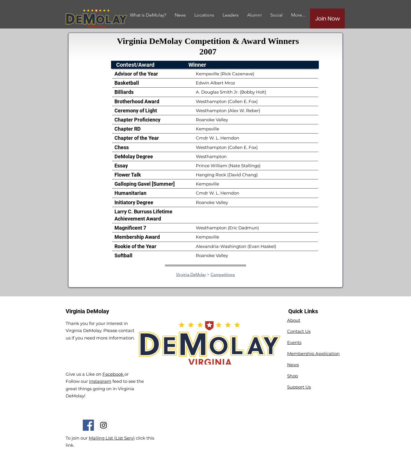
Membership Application (313, 353)
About (293, 320)
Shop (292, 376)
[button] (254, 15)
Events (294, 342)
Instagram (100, 381)
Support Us (299, 387)
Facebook (113, 374)
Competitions (223, 274)
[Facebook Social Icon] (88, 425)
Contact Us (299, 331)
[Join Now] (327, 19)
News (293, 364)
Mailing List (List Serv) (112, 438)
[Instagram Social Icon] (103, 425)
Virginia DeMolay (191, 274)
